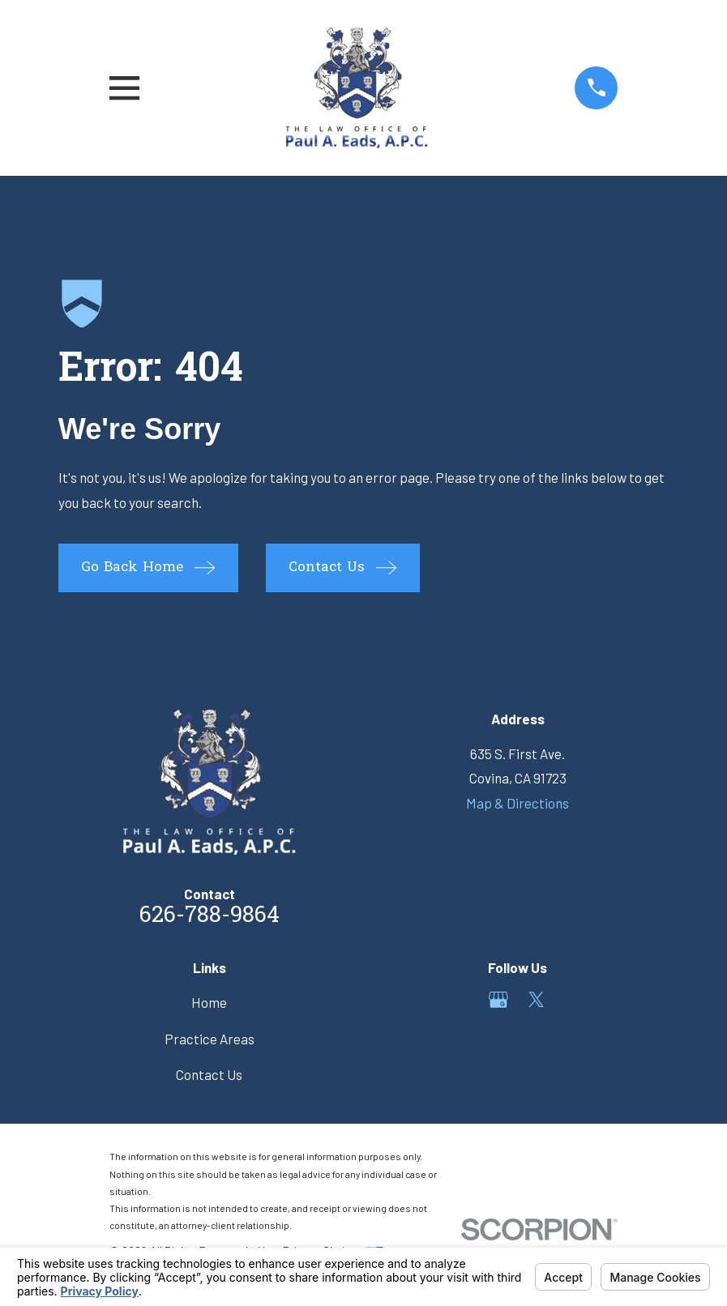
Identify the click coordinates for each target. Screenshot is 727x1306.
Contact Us (209, 1074)
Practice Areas (209, 1039)
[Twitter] (536, 999)
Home (209, 1002)
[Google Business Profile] (498, 999)
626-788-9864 (209, 916)
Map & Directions (517, 803)
